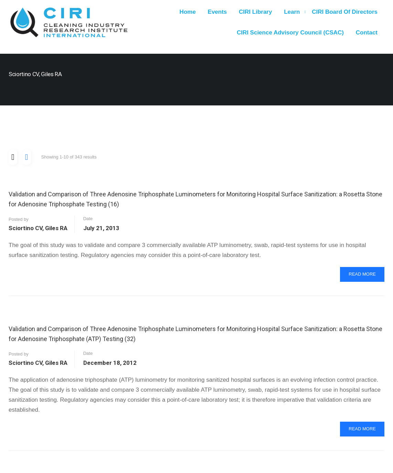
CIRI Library (255, 12)
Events (217, 12)
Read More (366, 276)
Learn (292, 12)
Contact (367, 32)
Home (188, 12)
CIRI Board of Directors (345, 12)
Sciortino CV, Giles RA (38, 228)
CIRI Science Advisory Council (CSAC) (290, 32)
